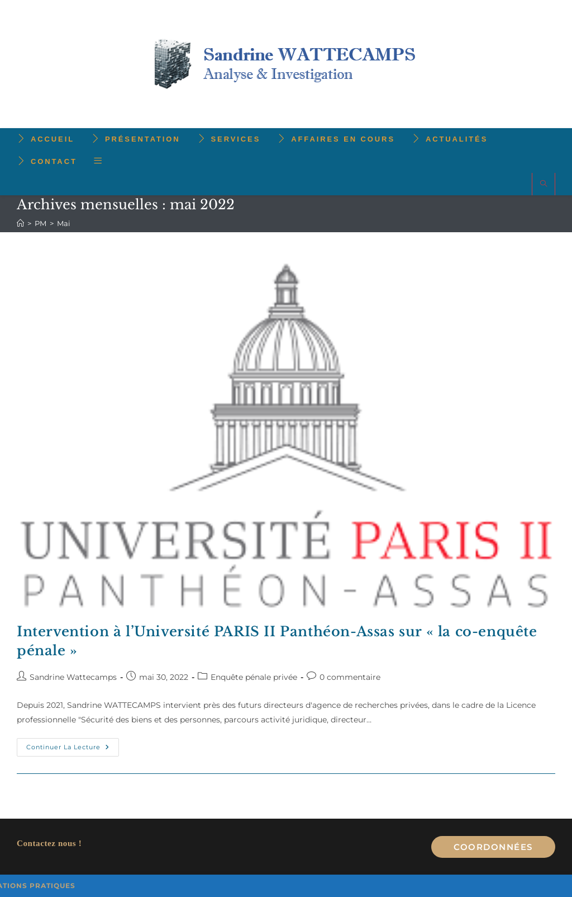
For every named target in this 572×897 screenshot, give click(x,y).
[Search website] (543, 184)
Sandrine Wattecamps (73, 677)
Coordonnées (493, 847)
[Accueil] (20, 223)
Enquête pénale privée (254, 677)
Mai (63, 223)
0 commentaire (350, 677)
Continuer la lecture (72, 750)
